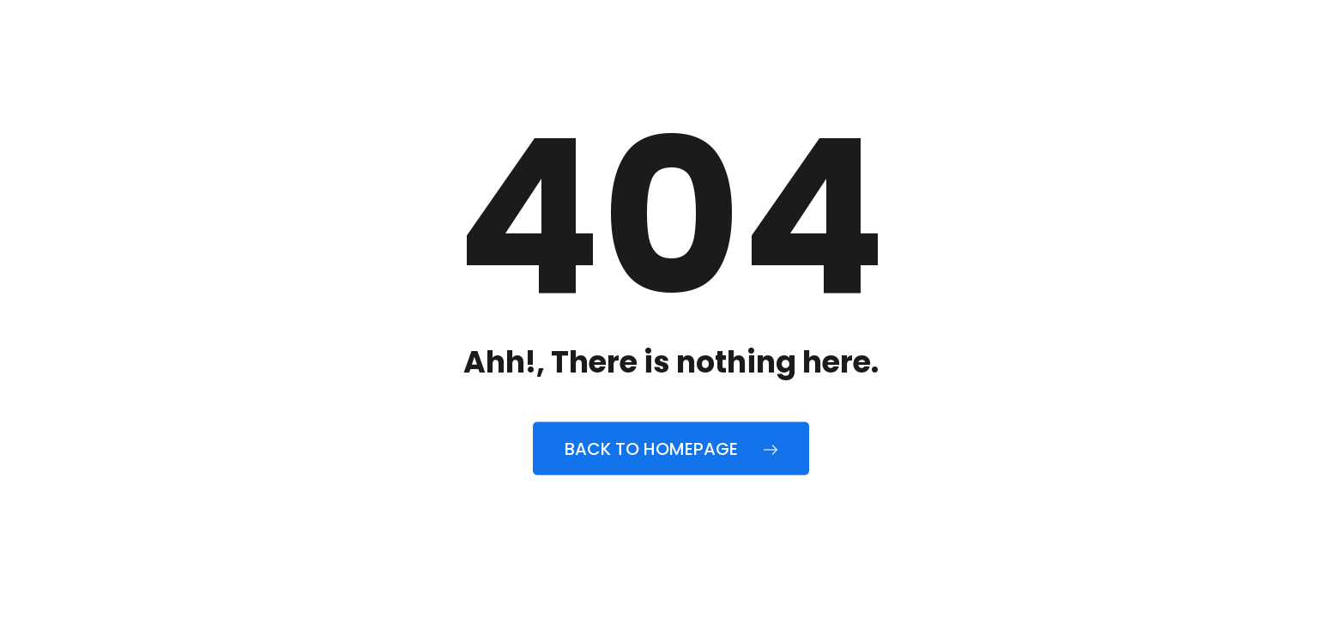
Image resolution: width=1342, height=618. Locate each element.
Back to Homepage (671, 449)
